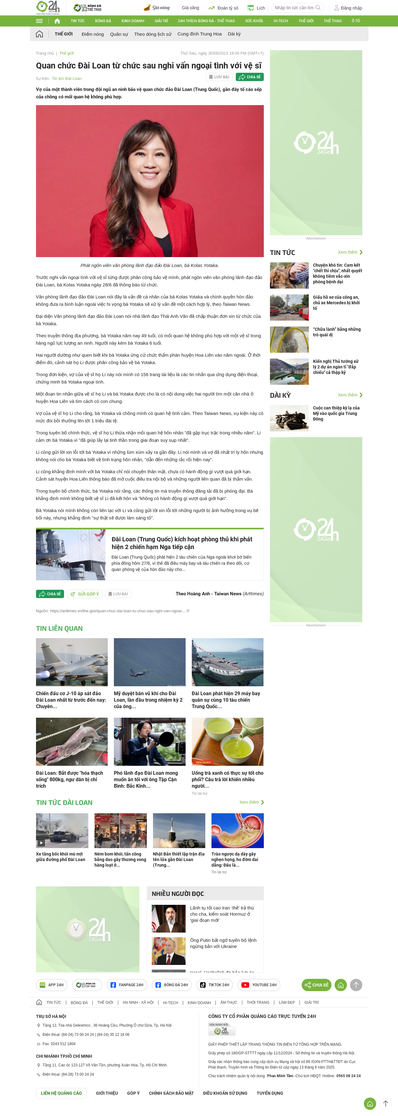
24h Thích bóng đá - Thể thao (206, 21)
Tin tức (78, 21)
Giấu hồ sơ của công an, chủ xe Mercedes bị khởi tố (336, 303)
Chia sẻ (254, 77)
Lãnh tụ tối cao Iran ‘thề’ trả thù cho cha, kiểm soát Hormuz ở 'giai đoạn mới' (222, 914)
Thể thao (333, 21)
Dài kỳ (234, 33)
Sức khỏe (254, 21)
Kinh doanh (133, 21)
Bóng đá (103, 21)
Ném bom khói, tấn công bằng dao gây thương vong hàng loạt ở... (120, 859)
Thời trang (258, 1002)
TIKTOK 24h (214, 985)
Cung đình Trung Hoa (200, 33)
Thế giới (306, 21)
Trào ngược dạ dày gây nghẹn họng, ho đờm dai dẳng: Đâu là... (234, 859)
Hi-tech (281, 21)
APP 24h (52, 985)
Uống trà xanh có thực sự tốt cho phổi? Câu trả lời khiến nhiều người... (227, 779)
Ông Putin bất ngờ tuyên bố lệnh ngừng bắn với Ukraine (223, 943)
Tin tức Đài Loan (67, 78)
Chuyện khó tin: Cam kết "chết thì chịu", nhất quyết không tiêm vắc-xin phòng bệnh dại (337, 273)
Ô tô (356, 21)
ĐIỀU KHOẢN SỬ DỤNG (225, 1093)
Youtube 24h (259, 985)
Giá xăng (190, 7)
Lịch (256, 8)
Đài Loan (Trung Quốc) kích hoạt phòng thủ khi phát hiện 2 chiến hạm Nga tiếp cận (182, 543)
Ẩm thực (228, 1002)
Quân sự (119, 34)
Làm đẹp (287, 1002)
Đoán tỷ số (223, 8)
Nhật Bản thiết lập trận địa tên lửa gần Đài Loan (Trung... (179, 859)
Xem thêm (249, 802)
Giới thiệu (107, 1093)
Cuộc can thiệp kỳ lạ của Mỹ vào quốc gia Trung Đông (336, 413)
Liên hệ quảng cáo (61, 1093)
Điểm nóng (93, 34)
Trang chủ (45, 53)
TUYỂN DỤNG (270, 1093)
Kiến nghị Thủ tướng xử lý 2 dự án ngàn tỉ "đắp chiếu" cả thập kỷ (336, 367)
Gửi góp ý (84, 594)
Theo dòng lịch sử (152, 34)
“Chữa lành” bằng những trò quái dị (337, 332)
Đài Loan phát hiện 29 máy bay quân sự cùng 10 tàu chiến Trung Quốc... (226, 700)
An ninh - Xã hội (138, 1002)
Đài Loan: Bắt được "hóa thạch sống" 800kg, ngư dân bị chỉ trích (69, 779)
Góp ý (133, 1093)
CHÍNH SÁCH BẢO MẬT (171, 1093)
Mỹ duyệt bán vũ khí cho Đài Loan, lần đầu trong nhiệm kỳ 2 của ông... (148, 700)
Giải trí (161, 21)
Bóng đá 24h (171, 985)
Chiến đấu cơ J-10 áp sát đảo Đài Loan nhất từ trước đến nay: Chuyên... (71, 700)
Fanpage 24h (127, 985)
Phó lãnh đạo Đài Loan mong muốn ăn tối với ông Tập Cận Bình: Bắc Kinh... (146, 779)
